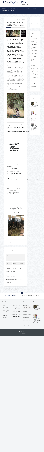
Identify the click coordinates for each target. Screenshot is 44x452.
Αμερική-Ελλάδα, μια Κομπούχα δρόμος (11, 289)
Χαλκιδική (21, 242)
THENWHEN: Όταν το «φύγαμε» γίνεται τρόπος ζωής (34, 117)
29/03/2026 (34, 120)
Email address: (26, 307)
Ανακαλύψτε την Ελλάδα (31, 8)
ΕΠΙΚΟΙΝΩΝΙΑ (30, 4)
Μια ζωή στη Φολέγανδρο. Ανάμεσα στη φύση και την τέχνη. (34, 126)
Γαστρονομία (15, 8)
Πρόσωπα (10, 8)
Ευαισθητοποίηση (5, 10)
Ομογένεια (4, 8)
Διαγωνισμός (8, 242)
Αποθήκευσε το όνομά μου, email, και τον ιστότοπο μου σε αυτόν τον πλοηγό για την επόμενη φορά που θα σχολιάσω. (15, 270)
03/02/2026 (34, 130)
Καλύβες (18, 242)
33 (20, 19)
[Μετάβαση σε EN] (38, 5)
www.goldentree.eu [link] (11, 49)
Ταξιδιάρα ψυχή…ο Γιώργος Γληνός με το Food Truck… (13, 288)
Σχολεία (12, 10)
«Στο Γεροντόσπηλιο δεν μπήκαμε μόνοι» (34, 105)
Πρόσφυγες (22, 8)
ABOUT (23, 4)
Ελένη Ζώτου (13, 242)
